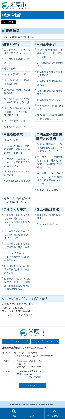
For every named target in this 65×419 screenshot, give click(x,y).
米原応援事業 (13, 134)
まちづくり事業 (14, 209)
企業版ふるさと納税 (47, 189)
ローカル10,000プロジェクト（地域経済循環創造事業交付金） (17, 256)
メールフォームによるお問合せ (18, 315)
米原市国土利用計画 (47, 224)
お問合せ (32, 385)
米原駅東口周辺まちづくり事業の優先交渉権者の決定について (17, 234)
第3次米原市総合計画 (15, 127)
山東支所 (7, 371)
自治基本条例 (46, 44)
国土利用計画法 (47, 209)
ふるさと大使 (11, 140)
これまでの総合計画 (14, 121)
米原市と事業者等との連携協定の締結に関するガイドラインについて (50, 148)
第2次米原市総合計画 (15, 74)
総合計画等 (11, 44)
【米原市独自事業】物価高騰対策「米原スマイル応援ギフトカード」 (17, 149)
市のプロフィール (44, 341)
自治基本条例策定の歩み (49, 100)
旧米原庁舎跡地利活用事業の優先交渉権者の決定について (17, 269)
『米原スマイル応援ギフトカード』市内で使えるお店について (17, 162)
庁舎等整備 (10, 68)
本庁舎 (6, 361)
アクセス (15, 341)
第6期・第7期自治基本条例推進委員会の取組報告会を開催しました (50, 53)
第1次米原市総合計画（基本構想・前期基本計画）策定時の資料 (17, 111)
